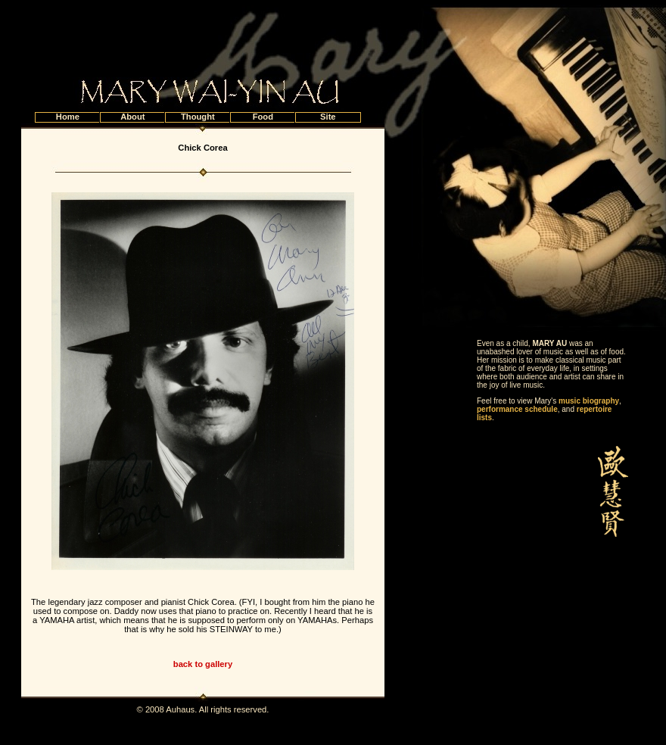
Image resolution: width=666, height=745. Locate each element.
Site (328, 116)
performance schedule (517, 409)
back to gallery (202, 664)
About (132, 116)
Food (263, 116)
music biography (589, 401)
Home (67, 116)
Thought (198, 116)
